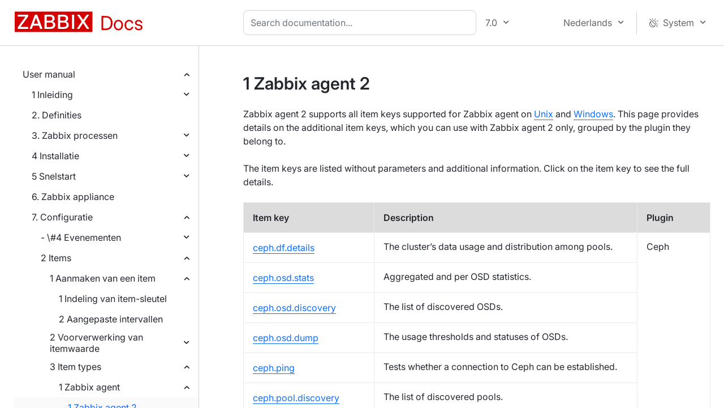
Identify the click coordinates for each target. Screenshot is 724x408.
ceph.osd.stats (283, 277)
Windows (593, 114)
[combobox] (362, 22)
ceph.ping (274, 367)
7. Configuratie (62, 217)
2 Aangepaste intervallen (111, 319)
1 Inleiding (52, 94)
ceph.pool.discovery (296, 397)
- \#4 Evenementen (81, 237)
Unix (543, 114)
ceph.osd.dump (285, 337)
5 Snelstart (54, 176)
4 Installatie (55, 156)
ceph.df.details (283, 247)
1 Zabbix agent (89, 387)
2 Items (56, 258)
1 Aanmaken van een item (103, 278)
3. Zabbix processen (75, 135)
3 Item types (75, 366)
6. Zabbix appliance (73, 196)
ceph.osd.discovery (294, 307)
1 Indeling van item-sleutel (113, 298)
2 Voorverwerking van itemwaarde (96, 343)
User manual (49, 74)
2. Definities (56, 115)
